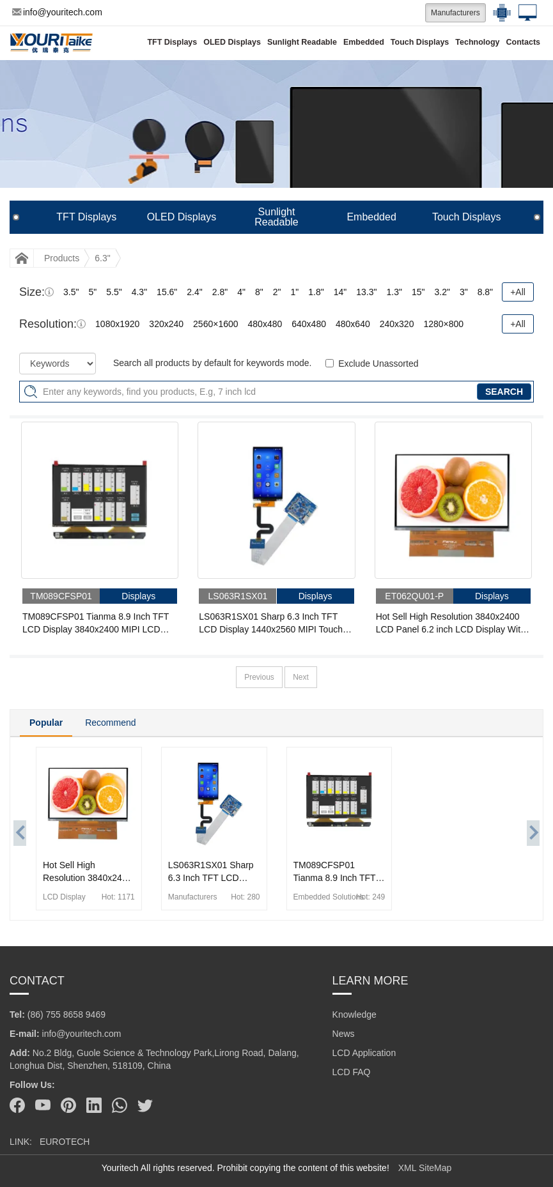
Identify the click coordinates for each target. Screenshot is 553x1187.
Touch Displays (420, 42)
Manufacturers (455, 12)
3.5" (71, 292)
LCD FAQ (351, 1072)
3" (464, 292)
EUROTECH (65, 1142)
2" (277, 292)
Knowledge (354, 1014)
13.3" (366, 292)
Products (61, 258)
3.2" (441, 292)
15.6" (167, 292)
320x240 (166, 324)
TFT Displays (172, 42)
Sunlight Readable (302, 42)
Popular (46, 722)
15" (418, 292)
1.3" (393, 292)
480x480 (265, 324)
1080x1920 (117, 324)
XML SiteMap (425, 1168)
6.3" (102, 258)
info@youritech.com (57, 12)
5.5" (113, 292)
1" (295, 292)
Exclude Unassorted (378, 363)
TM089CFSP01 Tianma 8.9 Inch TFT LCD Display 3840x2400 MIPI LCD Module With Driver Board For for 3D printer (95, 623)
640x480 (309, 324)
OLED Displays (232, 42)
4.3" (139, 292)
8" (259, 292)
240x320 (397, 324)
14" (340, 292)
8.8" (485, 292)
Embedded (363, 42)
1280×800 (443, 324)
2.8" (220, 292)
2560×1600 (215, 324)
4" (241, 292)
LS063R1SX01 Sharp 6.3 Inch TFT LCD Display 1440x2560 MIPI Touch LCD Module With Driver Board (271, 623)
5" (92, 292)
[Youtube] (43, 1105)
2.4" (194, 292)
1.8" (315, 292)
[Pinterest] (68, 1105)
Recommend (110, 722)
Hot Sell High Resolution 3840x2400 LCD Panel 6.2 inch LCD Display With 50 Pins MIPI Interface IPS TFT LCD (451, 623)
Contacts (523, 42)
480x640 (353, 324)
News (343, 1034)
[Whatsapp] (119, 1105)
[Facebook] (17, 1105)
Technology (477, 42)
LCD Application (364, 1053)
